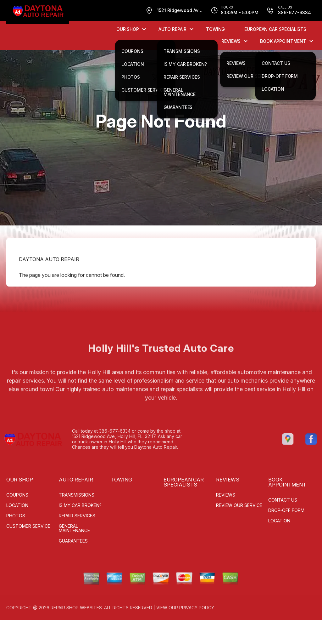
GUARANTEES (73, 540)
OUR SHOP (127, 29)
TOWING (215, 29)
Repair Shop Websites (76, 607)
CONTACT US (282, 500)
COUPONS (17, 495)
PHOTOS (15, 515)
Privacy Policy (196, 607)
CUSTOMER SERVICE (28, 526)
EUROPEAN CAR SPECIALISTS (275, 29)
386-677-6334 (98, 431)
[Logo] (37, 12)
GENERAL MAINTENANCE (74, 528)
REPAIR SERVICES (77, 515)
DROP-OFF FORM (286, 510)
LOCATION (17, 505)
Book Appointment (283, 41)
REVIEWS (231, 41)
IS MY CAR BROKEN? (80, 505)
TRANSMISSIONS (76, 495)
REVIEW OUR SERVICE (239, 505)
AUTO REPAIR (172, 29)
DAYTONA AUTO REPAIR (49, 275)
